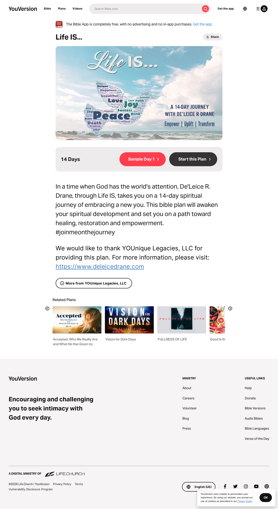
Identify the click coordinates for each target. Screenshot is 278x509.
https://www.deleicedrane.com (100, 266)
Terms (79, 484)
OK (266, 497)
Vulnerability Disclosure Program (31, 489)
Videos (77, 8)
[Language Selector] (245, 8)
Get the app (226, 8)
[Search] (144, 8)
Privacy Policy (62, 484)
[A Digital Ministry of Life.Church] (139, 471)
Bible (47, 8)
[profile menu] (261, 8)
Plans (62, 8)
